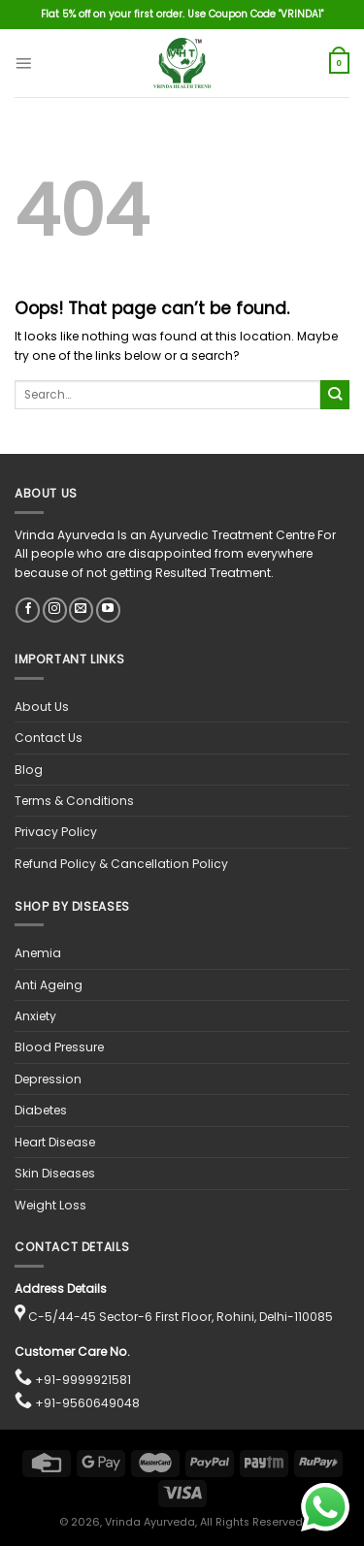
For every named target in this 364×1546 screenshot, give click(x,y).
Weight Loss (50, 1205)
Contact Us (49, 737)
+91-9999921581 (83, 1379)
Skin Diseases (55, 1173)
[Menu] (23, 63)
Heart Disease (55, 1142)
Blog (29, 769)
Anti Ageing (49, 985)
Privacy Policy (56, 831)
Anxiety (35, 1016)
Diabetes (41, 1110)
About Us (42, 706)
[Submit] (334, 394)
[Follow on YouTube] (108, 610)
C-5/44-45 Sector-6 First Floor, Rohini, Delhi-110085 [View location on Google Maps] (180, 1316)
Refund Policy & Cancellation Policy (121, 863)
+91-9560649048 (87, 1403)
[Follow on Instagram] (55, 610)
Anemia (38, 953)
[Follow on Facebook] (28, 610)
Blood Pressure (59, 1047)
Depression (48, 1079)
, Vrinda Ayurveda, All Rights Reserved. (202, 1522)
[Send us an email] (81, 610)
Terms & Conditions (74, 800)
